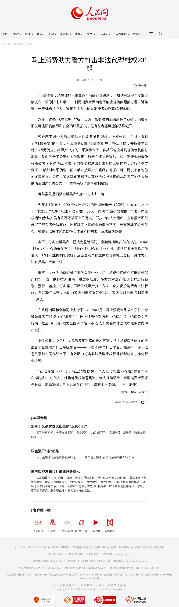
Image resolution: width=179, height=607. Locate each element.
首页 (5, 34)
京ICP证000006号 (149, 574)
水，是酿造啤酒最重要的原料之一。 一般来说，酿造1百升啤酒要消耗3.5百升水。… (88, 457)
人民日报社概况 (23, 547)
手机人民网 (67, 524)
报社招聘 (53, 547)
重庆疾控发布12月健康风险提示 (55, 472)
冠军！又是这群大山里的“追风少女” (59, 426)
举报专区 (138, 34)
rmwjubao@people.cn (136, 561)
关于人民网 (40, 547)
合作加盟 (88, 547)
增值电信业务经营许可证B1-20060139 (85, 568)
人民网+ (52, 524)
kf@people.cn (58, 561)
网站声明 (124, 547)
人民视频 (95, 524)
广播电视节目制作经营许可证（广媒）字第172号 (134, 568)
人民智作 (110, 524)
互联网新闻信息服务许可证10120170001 (40, 568)
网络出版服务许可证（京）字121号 (119, 574)
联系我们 (159, 547)
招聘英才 (65, 547)
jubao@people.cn (123, 554)
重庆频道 (19, 44)
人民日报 (38, 524)
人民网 (6, 44)
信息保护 (148, 547)
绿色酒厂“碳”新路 (45, 451)
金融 (29, 44)
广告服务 (76, 547)
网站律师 (136, 547)
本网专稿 (40, 418)
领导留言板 (81, 524)
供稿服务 (100, 547)
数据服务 (112, 547)
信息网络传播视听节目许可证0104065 (27, 574)
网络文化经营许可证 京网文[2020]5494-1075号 (74, 574)
